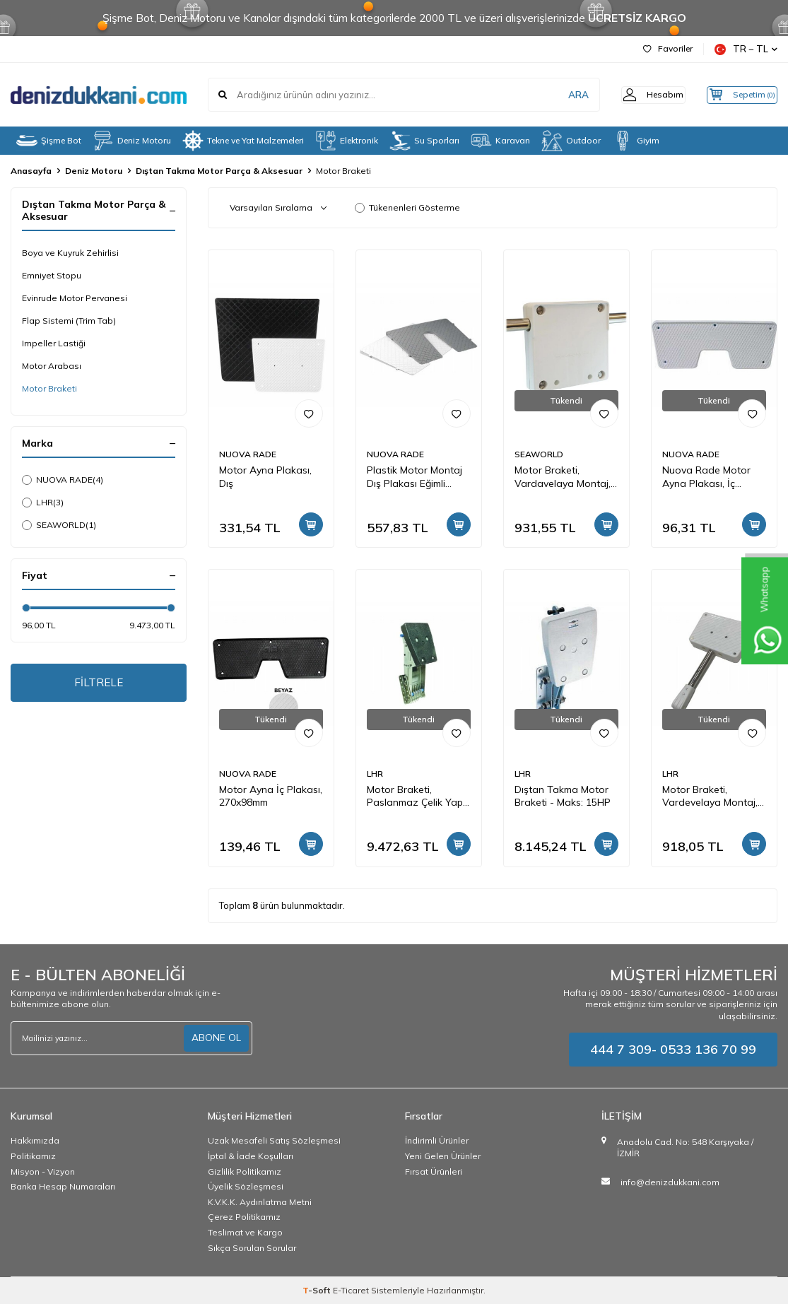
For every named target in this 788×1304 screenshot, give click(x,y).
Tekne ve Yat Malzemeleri (243, 140)
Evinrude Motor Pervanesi (74, 298)
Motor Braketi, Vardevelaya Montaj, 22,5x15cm (710, 796)
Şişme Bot (48, 140)
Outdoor (571, 140)
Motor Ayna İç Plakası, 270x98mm (270, 796)
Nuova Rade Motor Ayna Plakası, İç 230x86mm (706, 477)
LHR (43, 502)
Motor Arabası (51, 365)
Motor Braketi (49, 388)
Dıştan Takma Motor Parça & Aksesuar (219, 170)
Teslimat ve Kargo (245, 1232)
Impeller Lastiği (54, 343)
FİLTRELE (98, 683)
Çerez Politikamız (244, 1216)
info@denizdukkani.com (670, 1182)
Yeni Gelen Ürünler (443, 1156)
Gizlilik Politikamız (244, 1171)
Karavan (500, 140)
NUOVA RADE (62, 480)
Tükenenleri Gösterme (407, 207)
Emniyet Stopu (51, 275)
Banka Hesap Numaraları (63, 1186)
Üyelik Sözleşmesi (245, 1186)
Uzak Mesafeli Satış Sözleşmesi (274, 1140)
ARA (556, 94)
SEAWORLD (59, 525)
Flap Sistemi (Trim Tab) (69, 320)
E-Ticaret (351, 1290)
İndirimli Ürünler (437, 1140)
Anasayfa (31, 170)
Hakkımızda (35, 1140)
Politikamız (33, 1156)
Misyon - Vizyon (43, 1171)
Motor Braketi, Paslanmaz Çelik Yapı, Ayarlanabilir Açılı (417, 796)
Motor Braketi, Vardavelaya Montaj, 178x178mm (562, 477)
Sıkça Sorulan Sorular (252, 1248)
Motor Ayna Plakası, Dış (265, 477)
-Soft (317, 1290)
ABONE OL (216, 1037)
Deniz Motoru (132, 140)
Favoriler (668, 48)
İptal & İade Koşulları (250, 1156)
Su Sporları (424, 140)
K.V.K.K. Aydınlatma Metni (260, 1202)
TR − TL (746, 49)
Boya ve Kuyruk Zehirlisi (70, 252)
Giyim (635, 140)
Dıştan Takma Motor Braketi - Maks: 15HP (562, 796)
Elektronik (346, 140)
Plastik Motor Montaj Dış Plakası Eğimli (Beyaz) (414, 477)
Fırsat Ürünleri (433, 1171)
